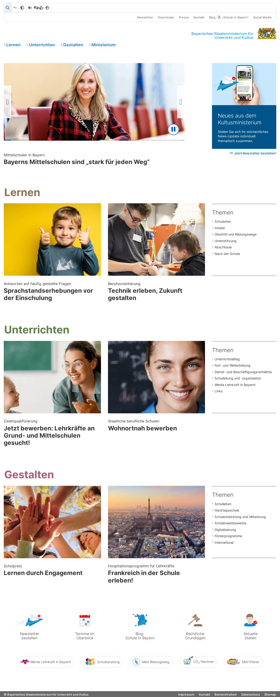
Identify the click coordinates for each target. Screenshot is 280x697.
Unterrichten (42, 45)
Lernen (13, 45)
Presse (184, 17)
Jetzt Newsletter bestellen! (255, 155)
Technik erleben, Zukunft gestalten (156, 293)
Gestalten (73, 45)
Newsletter (145, 17)
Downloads (166, 17)
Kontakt (199, 17)
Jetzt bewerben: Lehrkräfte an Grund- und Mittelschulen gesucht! (52, 434)
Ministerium (103, 45)
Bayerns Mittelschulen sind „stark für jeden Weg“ (140, 160)
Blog (228, 17)
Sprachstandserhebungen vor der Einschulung (52, 293)
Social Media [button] (262, 17)
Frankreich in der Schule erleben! (156, 575)
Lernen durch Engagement (52, 571)
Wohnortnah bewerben (156, 426)
